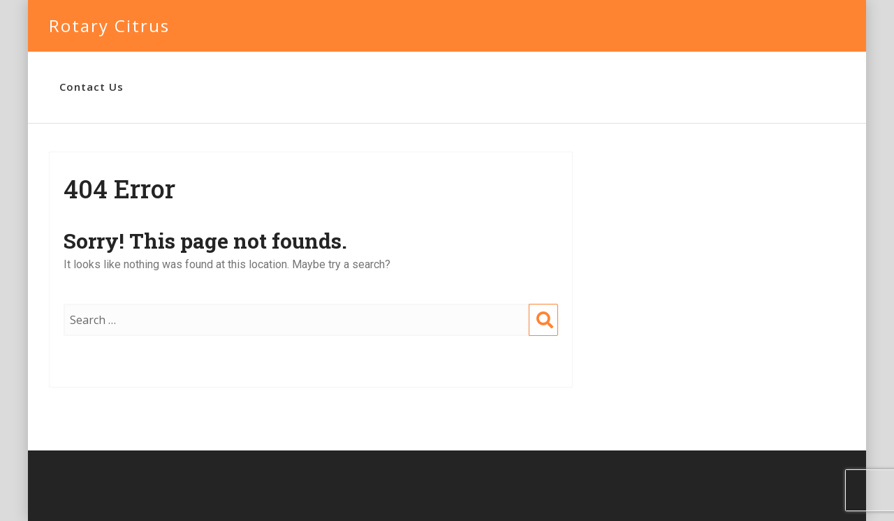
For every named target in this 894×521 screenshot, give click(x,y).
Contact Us (91, 87)
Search (543, 334)
